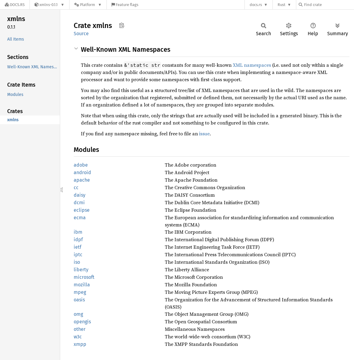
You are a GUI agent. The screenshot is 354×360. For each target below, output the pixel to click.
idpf (78, 239)
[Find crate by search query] (328, 4)
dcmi (79, 202)
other (79, 329)
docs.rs (256, 4)
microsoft (84, 277)
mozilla (82, 285)
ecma (80, 217)
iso (77, 262)
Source (81, 33)
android (82, 172)
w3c (78, 337)
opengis (82, 322)
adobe (81, 165)
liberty (81, 269)
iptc (78, 254)
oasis (79, 300)
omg (78, 314)
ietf (77, 247)
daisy (79, 195)
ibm (78, 232)
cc (76, 187)
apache (82, 180)
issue (204, 133)
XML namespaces (252, 65)
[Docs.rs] (14, 4)
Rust (281, 4)
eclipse (82, 210)
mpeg (80, 292)
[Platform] (87, 4)
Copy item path (122, 25)
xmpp (80, 344)
